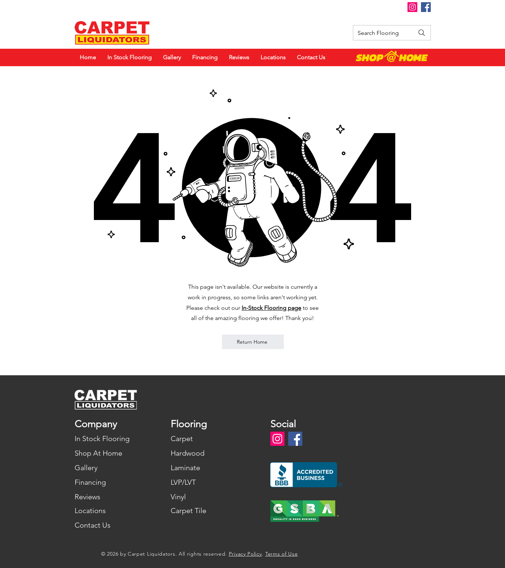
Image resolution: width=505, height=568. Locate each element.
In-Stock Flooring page (271, 307)
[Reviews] (107, 496)
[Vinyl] (203, 496)
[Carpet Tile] (203, 510)
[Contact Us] (107, 525)
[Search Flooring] (392, 32)
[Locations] (107, 510)
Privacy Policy (245, 554)
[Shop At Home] (107, 453)
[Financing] (107, 482)
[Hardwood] (203, 453)
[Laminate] (203, 467)
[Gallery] (107, 467)
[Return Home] (253, 342)
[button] (253, 7)
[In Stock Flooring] (107, 438)
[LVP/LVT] (203, 482)
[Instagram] (412, 7)
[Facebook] (426, 7)
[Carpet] (203, 438)
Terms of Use (281, 554)
